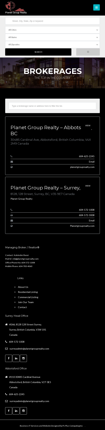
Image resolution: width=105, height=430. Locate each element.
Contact (22, 306)
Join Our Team (26, 301)
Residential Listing (28, 291)
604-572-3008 (86, 214)
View (87, 125)
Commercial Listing (28, 296)
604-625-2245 (86, 155)
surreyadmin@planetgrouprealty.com (29, 348)
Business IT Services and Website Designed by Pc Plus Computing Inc (51, 425)
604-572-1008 (86, 209)
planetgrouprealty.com (82, 166)
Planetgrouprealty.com (82, 225)
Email (91, 161)
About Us (23, 286)
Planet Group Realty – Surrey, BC (49, 187)
